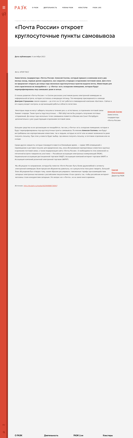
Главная (18, 21)
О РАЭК (18, 435)
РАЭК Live (25, 21)
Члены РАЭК (115, 435)
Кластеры (90, 435)
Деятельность (45, 435)
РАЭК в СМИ (35, 21)
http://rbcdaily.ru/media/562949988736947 (40, 186)
